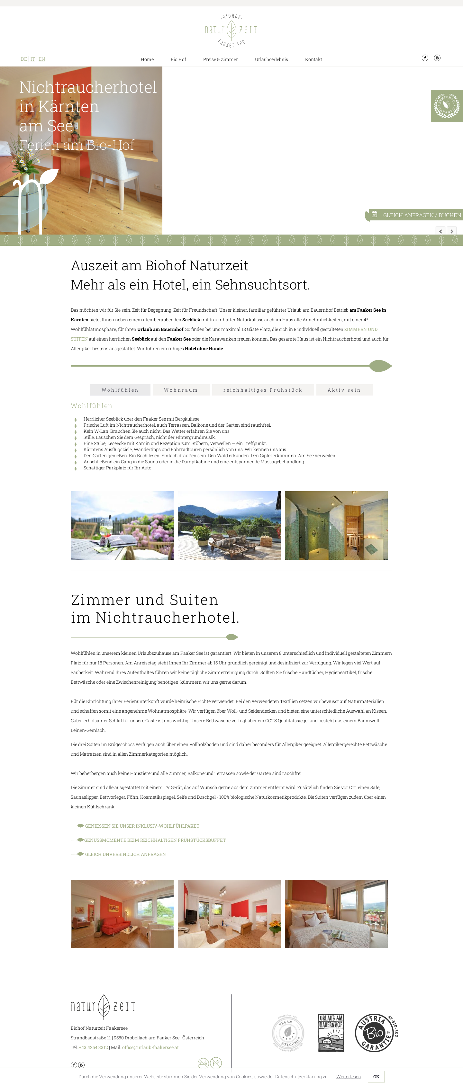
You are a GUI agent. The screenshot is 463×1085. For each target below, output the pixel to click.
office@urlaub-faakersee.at (150, 1047)
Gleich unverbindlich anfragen (125, 854)
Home (147, 59)
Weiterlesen (348, 1076)
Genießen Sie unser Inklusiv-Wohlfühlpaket (143, 826)
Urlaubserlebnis (271, 59)
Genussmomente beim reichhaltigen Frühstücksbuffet (155, 840)
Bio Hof (178, 59)
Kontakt (313, 59)
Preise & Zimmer (220, 59)
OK (376, 1077)
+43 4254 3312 (93, 1047)
